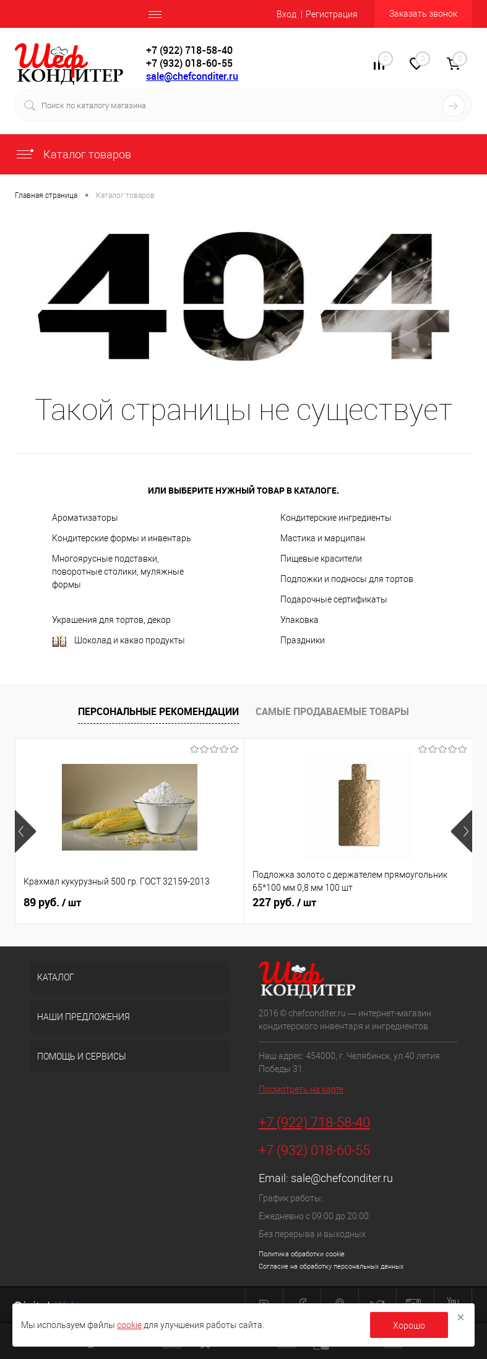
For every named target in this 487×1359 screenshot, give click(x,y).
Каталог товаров (73, 154)
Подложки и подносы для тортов (346, 579)
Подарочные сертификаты (333, 599)
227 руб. (284, 902)
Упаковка (299, 620)
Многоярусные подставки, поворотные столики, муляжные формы (118, 571)
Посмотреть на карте (301, 1089)
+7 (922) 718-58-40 (314, 1122)
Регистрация (332, 14)
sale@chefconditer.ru (192, 76)
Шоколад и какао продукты (118, 641)
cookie (129, 1325)
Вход (286, 14)
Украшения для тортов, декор (111, 620)
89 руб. (52, 902)
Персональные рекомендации (158, 711)
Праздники (302, 640)
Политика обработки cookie (302, 1254)
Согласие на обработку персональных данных (331, 1267)
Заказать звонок (423, 14)
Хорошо (409, 1326)
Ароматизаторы (85, 518)
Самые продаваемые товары (332, 711)
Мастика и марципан (322, 538)
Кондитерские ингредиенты (336, 518)
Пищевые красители (321, 559)
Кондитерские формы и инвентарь (121, 538)
